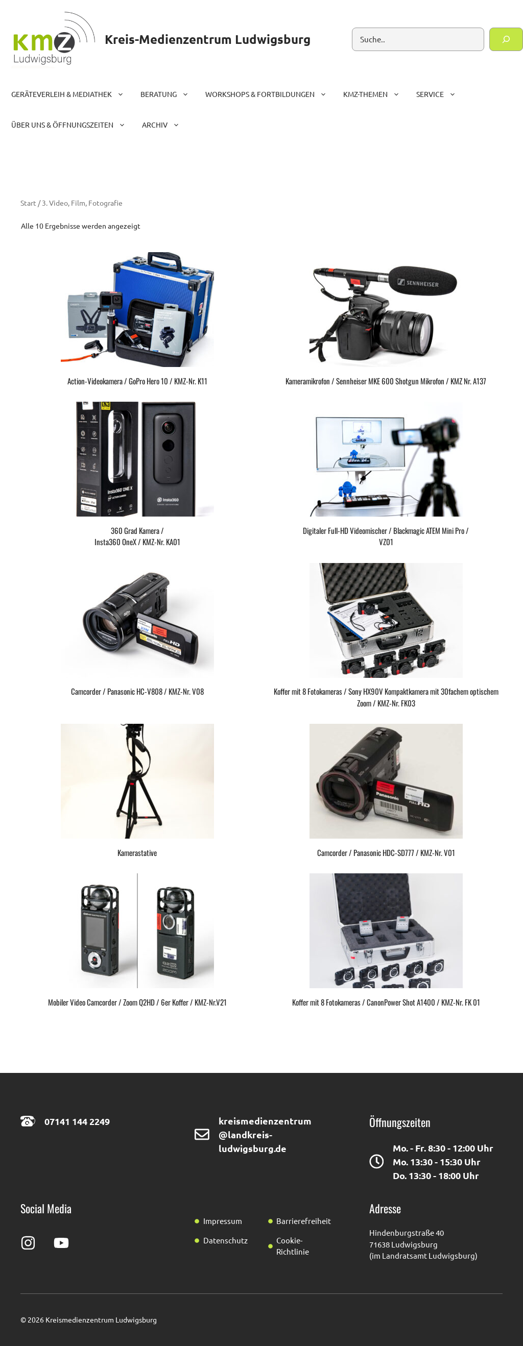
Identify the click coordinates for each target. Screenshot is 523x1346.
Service (440, 94)
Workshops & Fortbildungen (270, 94)
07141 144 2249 (77, 1121)
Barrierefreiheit (303, 1221)
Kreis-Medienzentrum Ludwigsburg (208, 39)
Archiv (165, 124)
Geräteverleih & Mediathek (71, 94)
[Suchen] (506, 39)
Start (28, 202)
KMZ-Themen (375, 94)
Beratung (168, 94)
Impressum (222, 1221)
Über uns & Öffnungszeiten (72, 124)
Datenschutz (225, 1240)
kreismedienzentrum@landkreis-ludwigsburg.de (265, 1134)
